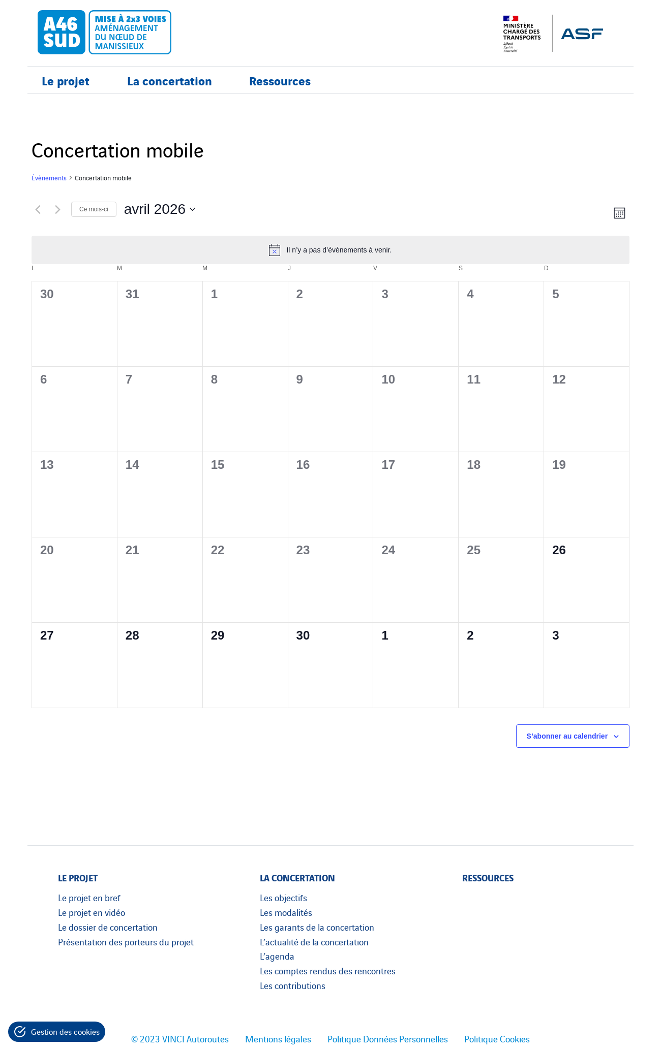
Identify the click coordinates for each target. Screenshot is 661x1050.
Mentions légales (278, 1038)
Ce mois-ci (93, 209)
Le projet (65, 80)
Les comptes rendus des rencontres (328, 970)
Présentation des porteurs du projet (126, 941)
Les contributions (292, 985)
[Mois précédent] (38, 209)
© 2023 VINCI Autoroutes (180, 1038)
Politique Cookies (497, 1038)
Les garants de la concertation (317, 926)
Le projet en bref (89, 897)
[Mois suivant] (57, 209)
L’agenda (277, 955)
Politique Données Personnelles (387, 1038)
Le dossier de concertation (108, 926)
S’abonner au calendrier (567, 736)
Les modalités (286, 911)
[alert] (330, 250)
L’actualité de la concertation (314, 941)
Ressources (280, 80)
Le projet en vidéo (91, 911)
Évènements (49, 177)
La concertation (169, 80)
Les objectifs (283, 897)
